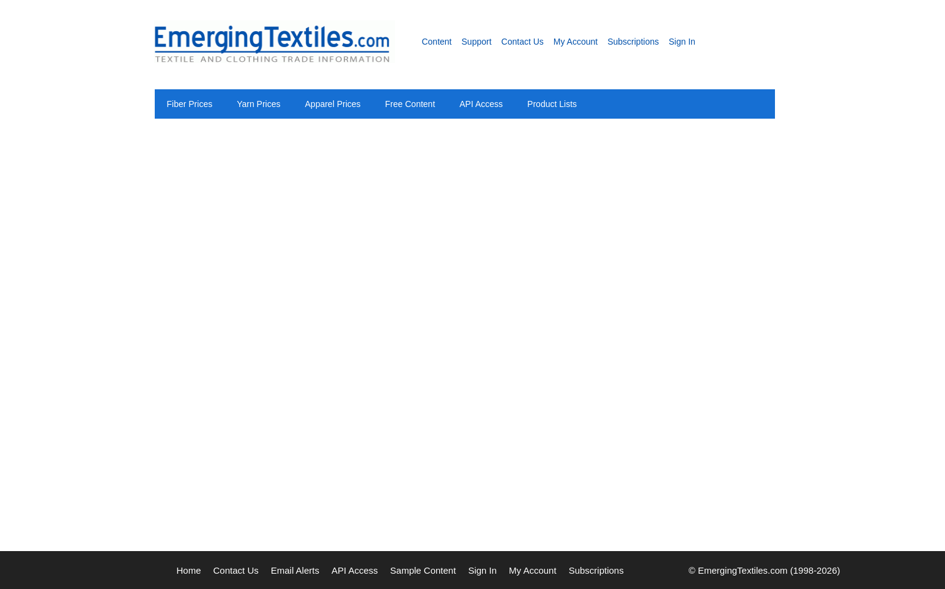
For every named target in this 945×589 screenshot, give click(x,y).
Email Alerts (295, 570)
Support (477, 41)
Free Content (410, 104)
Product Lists (552, 104)
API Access (481, 104)
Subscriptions (633, 41)
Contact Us (523, 41)
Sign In (682, 41)
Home (189, 570)
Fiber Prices (190, 104)
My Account (576, 41)
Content (436, 41)
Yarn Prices (258, 104)
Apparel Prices (333, 104)
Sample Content (423, 570)
